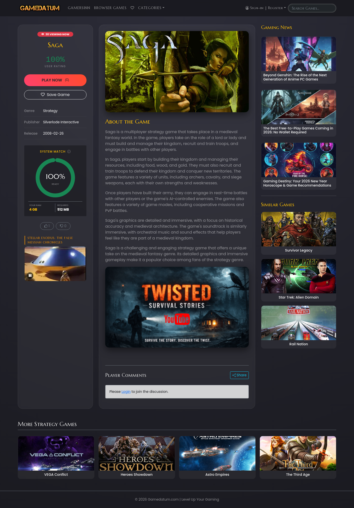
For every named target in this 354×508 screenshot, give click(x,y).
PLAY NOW (55, 80)
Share (239, 375)
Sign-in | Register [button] (264, 8)
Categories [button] (150, 8)
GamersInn (79, 8)
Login (126, 391)
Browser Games (110, 8)
